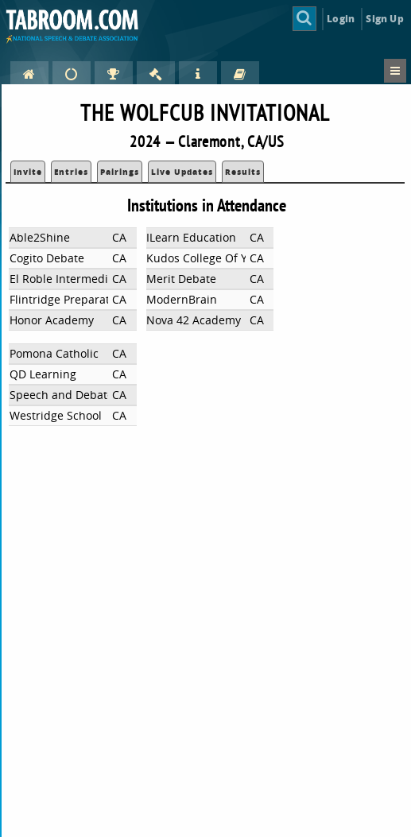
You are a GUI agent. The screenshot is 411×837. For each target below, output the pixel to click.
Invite (28, 171)
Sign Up (384, 18)
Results (243, 171)
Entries (71, 171)
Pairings (119, 171)
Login (341, 18)
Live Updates (182, 171)
